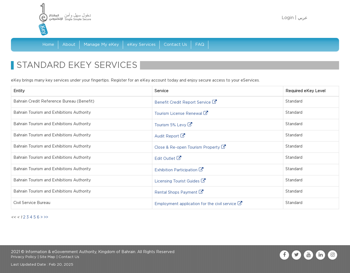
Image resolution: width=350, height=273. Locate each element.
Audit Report (166, 136)
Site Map (47, 257)
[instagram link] (332, 255)
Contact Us (175, 45)
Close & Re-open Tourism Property (187, 147)
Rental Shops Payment (175, 192)
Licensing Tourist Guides (177, 181)
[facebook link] (284, 255)
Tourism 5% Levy (170, 125)
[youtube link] (308, 255)
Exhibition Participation (175, 170)
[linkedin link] (320, 255)
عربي (303, 18)
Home (48, 45)
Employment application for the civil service (195, 204)
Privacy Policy (23, 257)
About (68, 45)
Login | (289, 18)
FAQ (199, 45)
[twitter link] (296, 255)
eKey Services (141, 45)
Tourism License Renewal (178, 114)
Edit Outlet (164, 159)
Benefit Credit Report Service (182, 102)
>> (46, 217)
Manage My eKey (101, 45)
